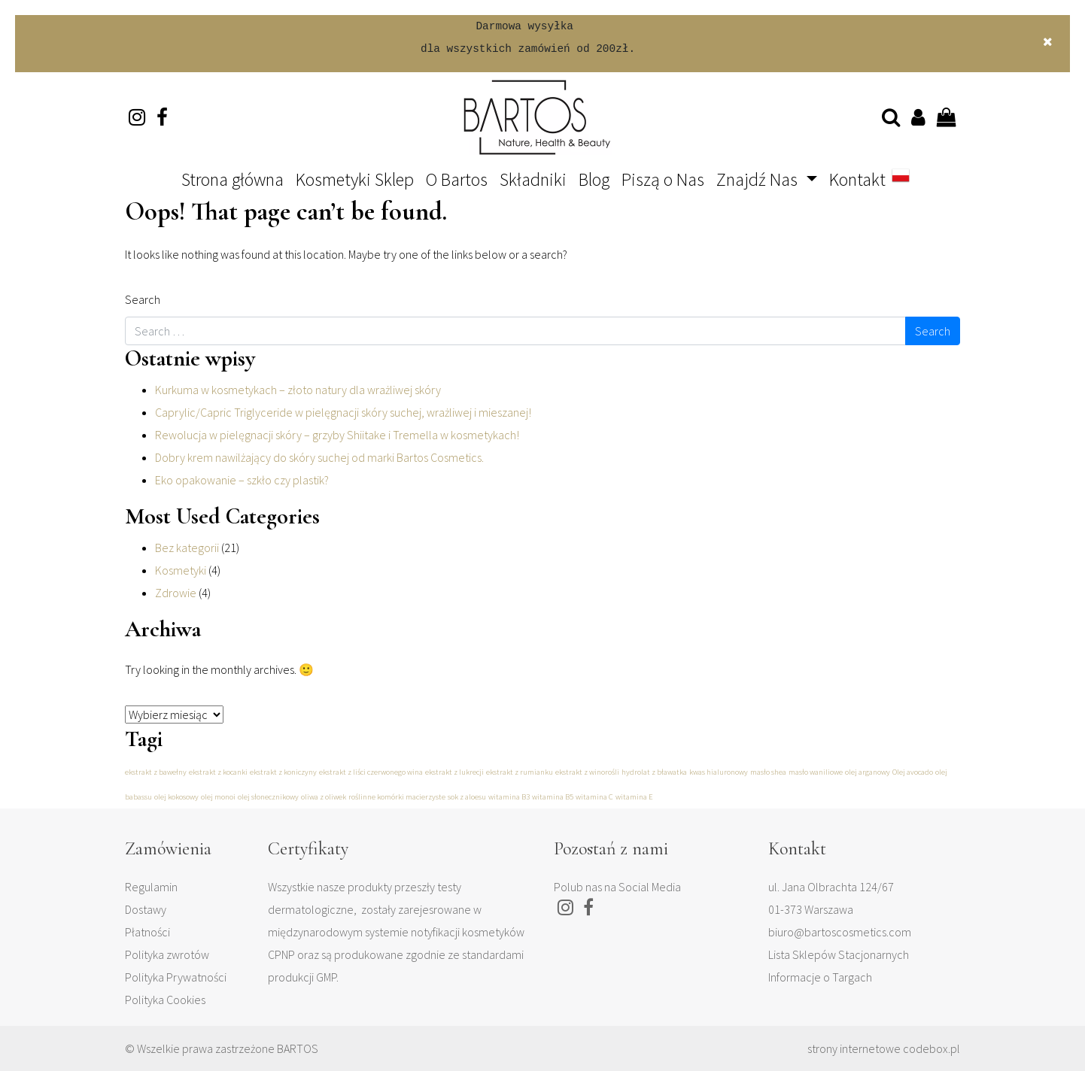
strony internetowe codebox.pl (883, 1048)
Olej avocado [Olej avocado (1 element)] (912, 772)
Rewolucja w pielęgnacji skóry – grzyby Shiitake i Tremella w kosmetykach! (337, 434)
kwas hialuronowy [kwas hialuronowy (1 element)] (718, 772)
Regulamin (151, 886)
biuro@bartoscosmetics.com (839, 931)
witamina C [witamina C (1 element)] (594, 797)
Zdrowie (175, 592)
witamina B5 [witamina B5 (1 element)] (552, 797)
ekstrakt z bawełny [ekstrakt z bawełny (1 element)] (156, 772)
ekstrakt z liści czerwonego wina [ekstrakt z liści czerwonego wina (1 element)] (371, 772)
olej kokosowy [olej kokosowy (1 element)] (176, 797)
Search (142, 299)
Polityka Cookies (165, 999)
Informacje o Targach (820, 977)
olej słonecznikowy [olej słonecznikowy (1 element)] (268, 797)
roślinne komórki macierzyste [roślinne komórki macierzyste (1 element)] (396, 797)
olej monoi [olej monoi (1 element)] (218, 797)
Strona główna (232, 179)
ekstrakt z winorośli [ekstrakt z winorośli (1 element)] (587, 772)
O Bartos (457, 179)
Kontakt (857, 179)
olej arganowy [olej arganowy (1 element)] (867, 772)
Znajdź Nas (758, 179)
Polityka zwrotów (167, 954)
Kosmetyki (180, 570)
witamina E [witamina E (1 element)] (634, 797)
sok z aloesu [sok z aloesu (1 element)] (467, 797)
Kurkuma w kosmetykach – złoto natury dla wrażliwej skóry (298, 389)
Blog (594, 179)
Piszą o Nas (663, 179)
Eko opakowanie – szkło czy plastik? (242, 479)
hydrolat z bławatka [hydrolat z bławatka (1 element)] (654, 772)
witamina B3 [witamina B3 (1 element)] (509, 797)
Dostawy (145, 909)
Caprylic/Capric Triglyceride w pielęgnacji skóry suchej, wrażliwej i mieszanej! (343, 412)
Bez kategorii (187, 547)
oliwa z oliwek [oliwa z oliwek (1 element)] (323, 797)
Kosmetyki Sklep (355, 179)
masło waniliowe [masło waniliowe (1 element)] (816, 772)
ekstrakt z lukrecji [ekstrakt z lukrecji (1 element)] (454, 772)
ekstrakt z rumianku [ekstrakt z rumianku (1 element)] (519, 772)
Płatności (147, 931)
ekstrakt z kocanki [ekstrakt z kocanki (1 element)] (218, 772)
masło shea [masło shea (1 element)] (768, 772)
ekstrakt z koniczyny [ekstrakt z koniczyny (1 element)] (283, 772)
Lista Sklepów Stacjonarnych (838, 954)
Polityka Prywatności (175, 977)
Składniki (533, 179)
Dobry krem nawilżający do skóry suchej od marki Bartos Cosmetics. (319, 457)
